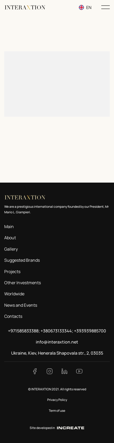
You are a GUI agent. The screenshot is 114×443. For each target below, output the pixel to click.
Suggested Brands (22, 260)
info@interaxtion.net (57, 342)
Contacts (13, 316)
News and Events (20, 305)
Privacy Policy (57, 399)
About (10, 238)
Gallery (11, 249)
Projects (12, 271)
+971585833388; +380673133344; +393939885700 (57, 331)
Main (9, 226)
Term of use (57, 410)
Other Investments (22, 283)
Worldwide (14, 294)
